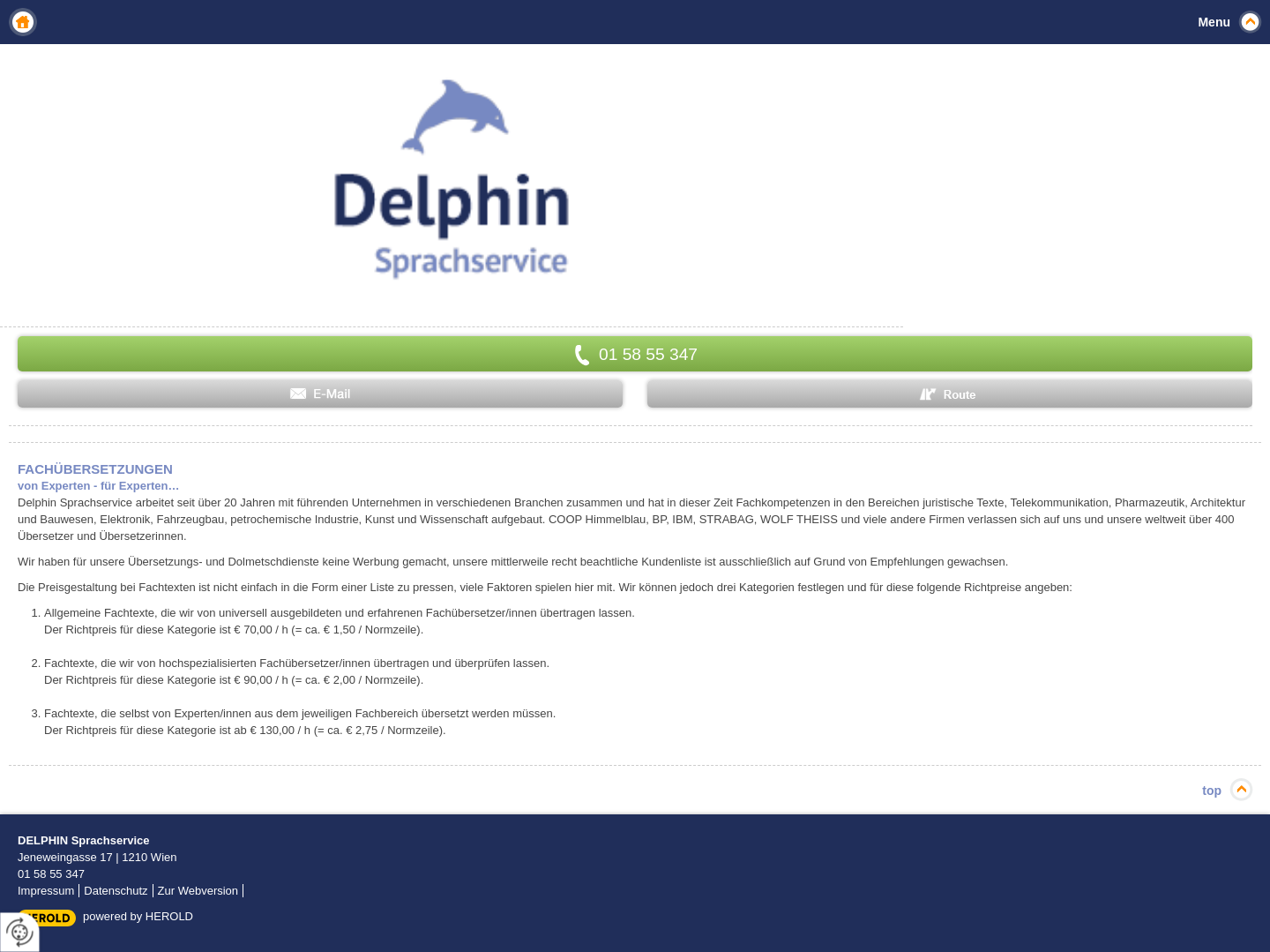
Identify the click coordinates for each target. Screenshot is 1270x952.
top (1211, 790)
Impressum (46, 890)
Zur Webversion (198, 890)
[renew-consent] (20, 932)
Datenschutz (115, 890)
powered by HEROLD (138, 916)
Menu (1214, 22)
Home (23, 22)
